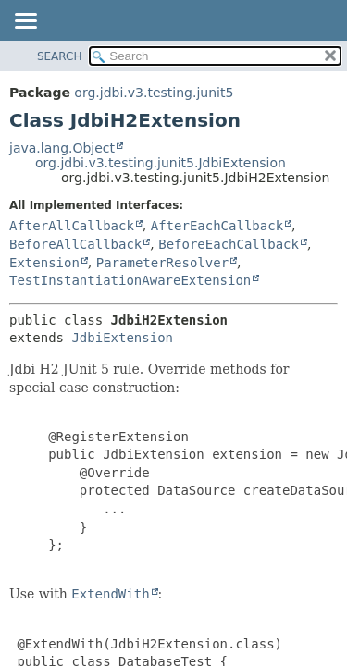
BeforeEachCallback (228, 244)
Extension (44, 262)
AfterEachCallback (217, 225)
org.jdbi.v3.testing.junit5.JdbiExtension (160, 162)
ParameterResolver (162, 262)
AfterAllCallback (71, 225)
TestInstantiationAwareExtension (130, 280)
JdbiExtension (122, 337)
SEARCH (59, 56)
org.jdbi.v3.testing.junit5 (153, 92)
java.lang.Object (62, 148)
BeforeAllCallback (75, 244)
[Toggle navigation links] (25, 22)
